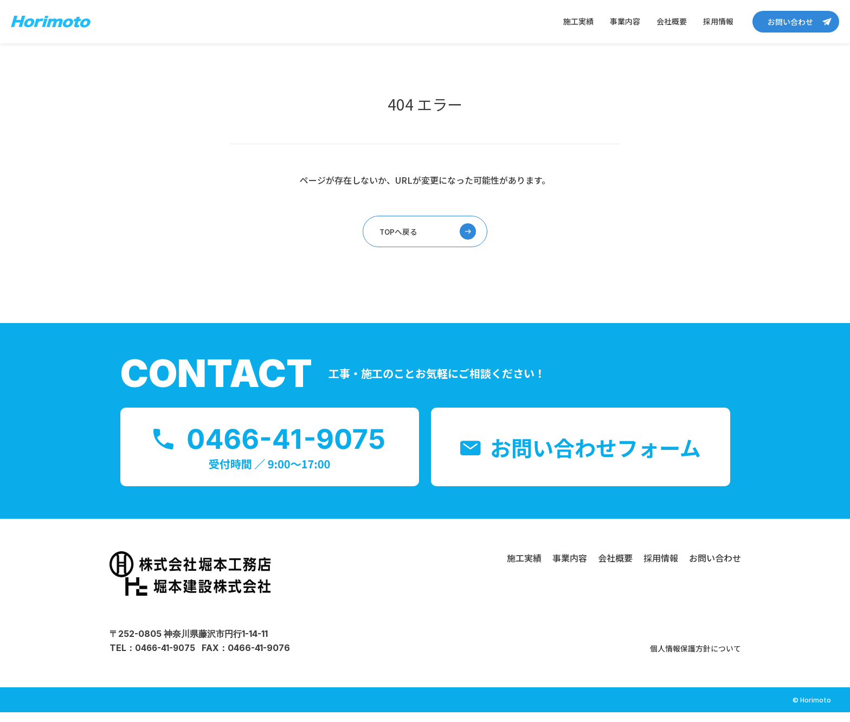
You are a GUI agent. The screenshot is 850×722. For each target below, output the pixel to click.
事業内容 (625, 21)
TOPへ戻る (398, 232)
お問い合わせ (790, 21)
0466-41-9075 (166, 657)
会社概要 (671, 21)
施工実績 (578, 21)
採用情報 (718, 21)
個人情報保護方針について (689, 657)
